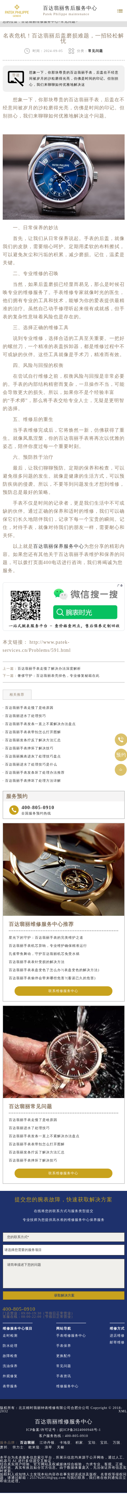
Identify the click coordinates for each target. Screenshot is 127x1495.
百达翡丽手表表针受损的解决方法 (37, 962)
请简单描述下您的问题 (64, 1273)
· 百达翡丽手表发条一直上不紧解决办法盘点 (39, 724)
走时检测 (10, 1335)
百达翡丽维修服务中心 (40, 21)
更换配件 (63, 1356)
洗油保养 (10, 1366)
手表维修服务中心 (71, 1335)
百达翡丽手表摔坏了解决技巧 (33, 1160)
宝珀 (92, 1442)
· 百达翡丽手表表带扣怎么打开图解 (32, 732)
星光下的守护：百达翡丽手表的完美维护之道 (46, 937)
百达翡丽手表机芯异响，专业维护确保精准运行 (48, 945)
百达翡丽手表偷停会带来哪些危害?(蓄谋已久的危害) (52, 978)
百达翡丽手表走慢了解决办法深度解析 (49, 668)
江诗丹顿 (47, 1442)
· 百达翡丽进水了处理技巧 (24, 716)
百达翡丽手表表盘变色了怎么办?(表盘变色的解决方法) (54, 970)
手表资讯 (63, 1376)
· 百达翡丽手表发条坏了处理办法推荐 (34, 772)
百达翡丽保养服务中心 (58, 546)
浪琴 (48, 1447)
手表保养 (63, 1345)
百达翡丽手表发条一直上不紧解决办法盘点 (44, 1136)
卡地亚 (65, 1442)
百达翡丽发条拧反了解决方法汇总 (37, 1152)
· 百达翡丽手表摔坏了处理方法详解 (32, 780)
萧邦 (3, 1447)
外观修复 (10, 1376)
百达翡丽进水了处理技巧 (29, 1128)
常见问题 (68, 21)
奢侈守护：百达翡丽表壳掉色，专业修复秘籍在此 (59, 675)
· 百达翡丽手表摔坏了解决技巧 (28, 748)
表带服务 (10, 1386)
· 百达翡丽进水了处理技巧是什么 (30, 764)
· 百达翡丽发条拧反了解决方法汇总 (32, 740)
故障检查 (10, 1356)
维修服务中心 (67, 1386)
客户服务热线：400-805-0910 (63, 1436)
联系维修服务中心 (63, 991)
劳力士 (18, 1447)
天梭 (60, 1447)
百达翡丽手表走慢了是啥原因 (33, 1120)
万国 (116, 1442)
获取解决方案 (64, 1295)
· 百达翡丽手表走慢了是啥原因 (28, 708)
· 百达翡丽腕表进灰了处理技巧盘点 (32, 756)
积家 (79, 1442)
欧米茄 (34, 1447)
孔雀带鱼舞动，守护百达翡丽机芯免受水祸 (44, 954)
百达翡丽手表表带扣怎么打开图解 (37, 1144)
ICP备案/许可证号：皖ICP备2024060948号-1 (63, 1430)
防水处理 (10, 1345)
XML (123, 1411)
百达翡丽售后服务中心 (70, 8)
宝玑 (104, 1442)
